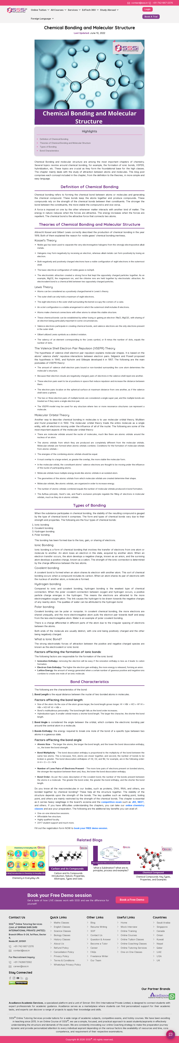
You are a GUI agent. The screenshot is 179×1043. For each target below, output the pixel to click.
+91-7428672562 (22, 962)
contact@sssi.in (139, 2)
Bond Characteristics (49, 150)
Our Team (94, 960)
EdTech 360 (90, 10)
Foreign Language (42, 18)
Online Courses (127, 935)
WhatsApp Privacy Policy (65, 964)
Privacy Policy (59, 956)
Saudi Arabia (161, 922)
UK (156, 960)
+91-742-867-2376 (163, 2)
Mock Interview (127, 926)
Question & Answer (99, 939)
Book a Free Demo (132, 899)
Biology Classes (60, 935)
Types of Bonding (48, 147)
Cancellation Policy (62, 952)
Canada (159, 931)
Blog (91, 922)
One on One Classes (129, 952)
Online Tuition (40, 10)
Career (92, 947)
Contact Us (94, 935)
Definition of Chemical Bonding (54, 139)
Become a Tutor (97, 943)
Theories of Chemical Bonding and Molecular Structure (65, 143)
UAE (157, 952)
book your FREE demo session (90, 828)
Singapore (160, 926)
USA (157, 956)
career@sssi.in (21, 966)
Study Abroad (109, 10)
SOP (91, 931)
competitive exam (111, 802)
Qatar (157, 947)
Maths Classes (59, 922)
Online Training (127, 931)
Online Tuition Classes (130, 939)
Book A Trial (151, 16)
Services (74, 10)
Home (122, 922)
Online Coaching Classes (132, 943)
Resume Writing (97, 926)
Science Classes (60, 931)
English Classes (60, 926)
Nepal (158, 943)
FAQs (91, 952)
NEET (141, 802)
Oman (158, 935)
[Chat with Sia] (170, 1034)
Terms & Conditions (62, 960)
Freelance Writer (97, 956)
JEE (134, 802)
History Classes (60, 939)
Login (147, 9)
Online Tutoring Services (132, 947)
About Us (57, 943)
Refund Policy (59, 947)
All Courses (58, 10)
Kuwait (158, 939)
